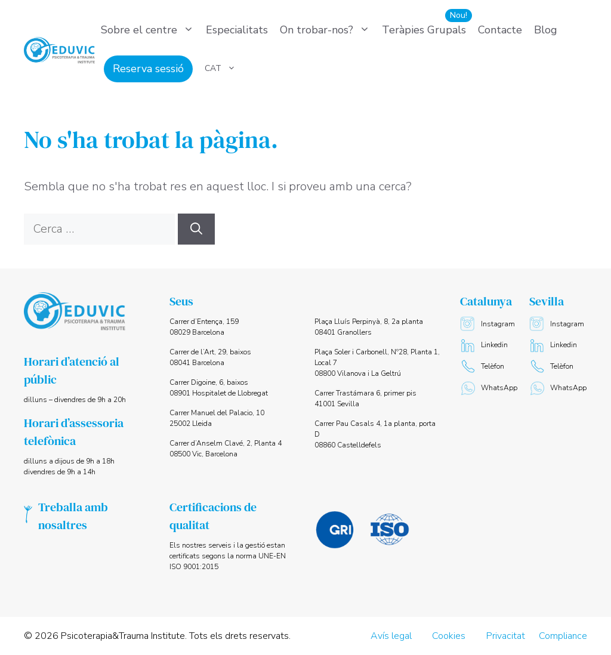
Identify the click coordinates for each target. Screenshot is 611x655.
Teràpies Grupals (424, 30)
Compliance (563, 635)
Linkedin (484, 345)
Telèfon (482, 367)
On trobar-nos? (328, 30)
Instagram (487, 324)
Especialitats (237, 30)
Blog (545, 30)
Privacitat (505, 635)
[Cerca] (196, 229)
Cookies (448, 635)
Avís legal (391, 635)
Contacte (500, 30)
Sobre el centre (150, 30)
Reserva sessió (148, 68)
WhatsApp (488, 388)
